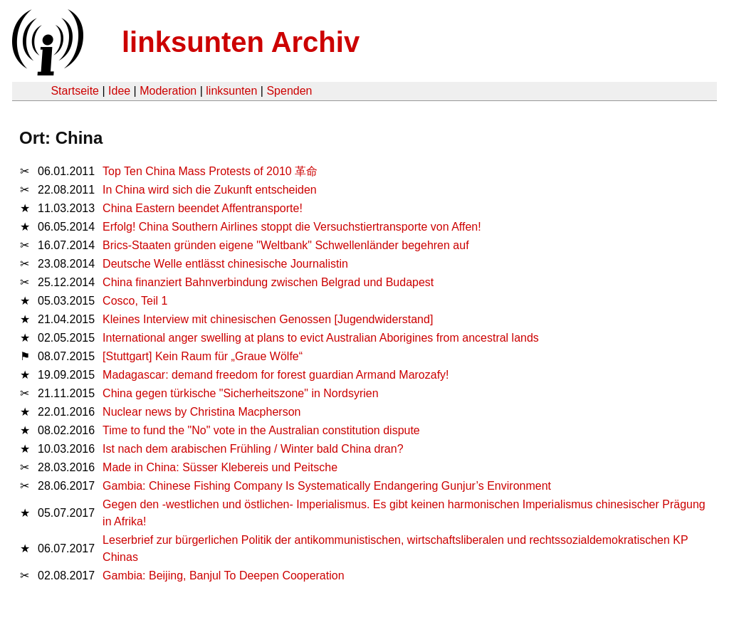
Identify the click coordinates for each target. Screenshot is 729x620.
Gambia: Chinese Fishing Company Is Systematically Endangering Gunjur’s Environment (327, 486)
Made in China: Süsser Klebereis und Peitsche (220, 467)
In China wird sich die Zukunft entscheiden (210, 190)
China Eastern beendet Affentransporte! (203, 208)
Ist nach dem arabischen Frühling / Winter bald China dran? (253, 449)
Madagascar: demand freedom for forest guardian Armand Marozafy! (276, 375)
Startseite (75, 91)
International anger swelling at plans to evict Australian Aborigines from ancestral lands (321, 338)
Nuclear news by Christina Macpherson (201, 412)
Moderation (168, 91)
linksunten (231, 91)
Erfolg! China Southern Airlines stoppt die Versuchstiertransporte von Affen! (292, 227)
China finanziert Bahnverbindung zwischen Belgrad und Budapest (268, 282)
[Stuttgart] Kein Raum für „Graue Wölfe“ (203, 356)
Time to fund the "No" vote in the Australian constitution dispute (261, 430)
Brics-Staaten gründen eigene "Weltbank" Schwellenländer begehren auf (286, 245)
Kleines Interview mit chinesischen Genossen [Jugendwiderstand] (268, 319)
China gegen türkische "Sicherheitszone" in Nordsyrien (241, 393)
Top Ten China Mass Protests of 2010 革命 (210, 171)
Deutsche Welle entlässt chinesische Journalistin (225, 264)
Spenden (289, 91)
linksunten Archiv (241, 42)
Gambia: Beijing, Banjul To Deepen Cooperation (223, 575)
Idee (119, 91)
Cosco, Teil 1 (135, 301)
